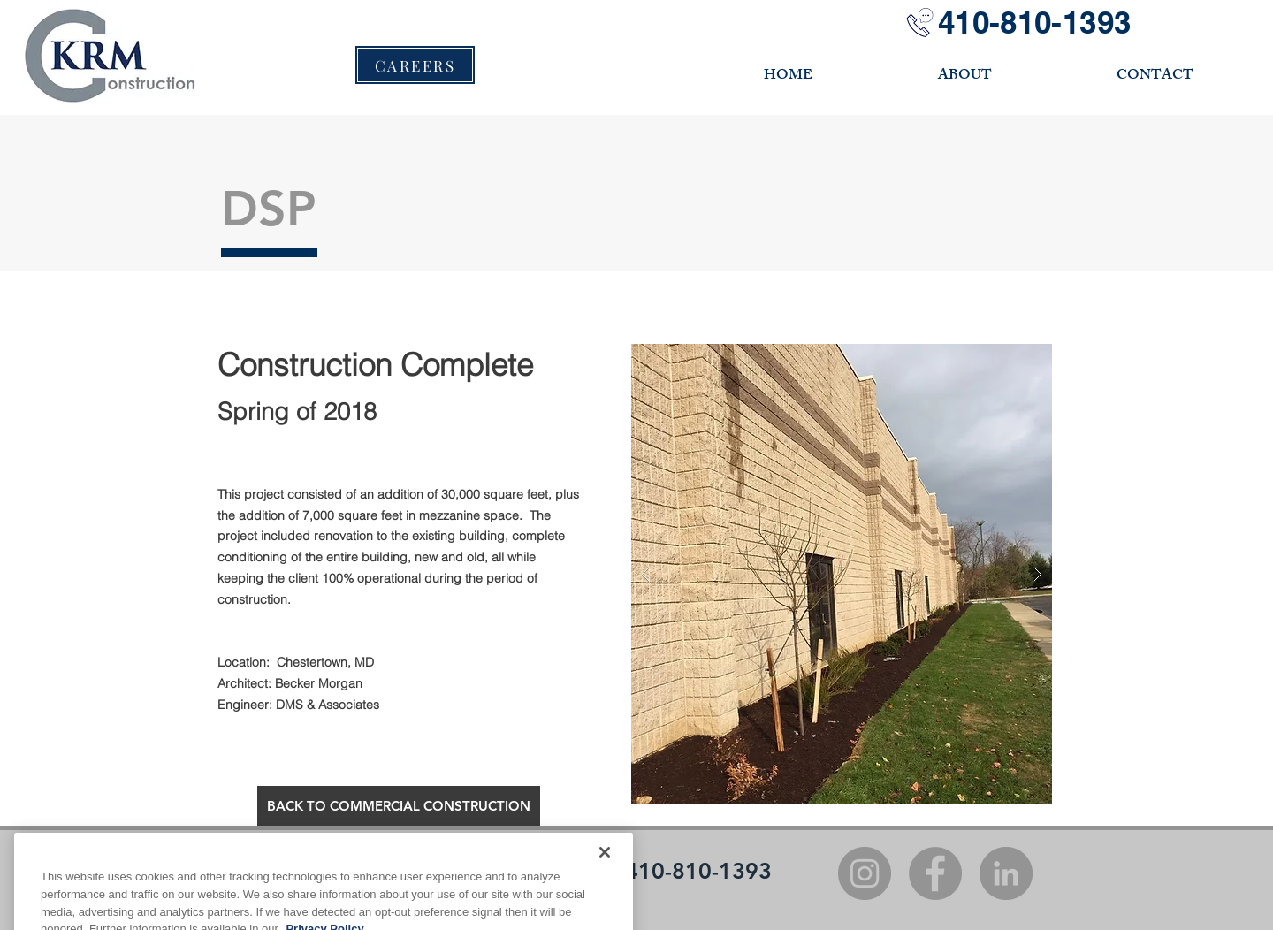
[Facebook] (935, 873)
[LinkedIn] (1006, 873)
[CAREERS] (415, 65)
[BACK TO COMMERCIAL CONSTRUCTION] (398, 806)
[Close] (604, 887)
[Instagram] (864, 873)
